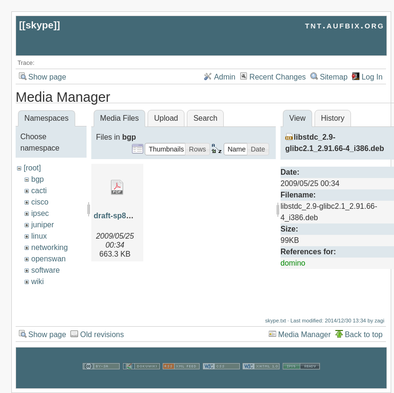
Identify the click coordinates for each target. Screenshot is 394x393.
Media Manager (304, 336)
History (332, 118)
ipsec (40, 213)
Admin (224, 77)
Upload (166, 118)
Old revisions (101, 336)
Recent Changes (277, 77)
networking (49, 247)
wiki (37, 281)
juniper (42, 225)
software (45, 270)
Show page (47, 77)
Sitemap (334, 77)
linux (39, 236)
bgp (37, 179)
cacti (39, 191)
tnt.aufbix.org (345, 24)
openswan (48, 259)
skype (39, 24)
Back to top (364, 336)
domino (292, 263)
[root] (32, 168)
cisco (39, 202)
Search (205, 118)
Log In (371, 77)
